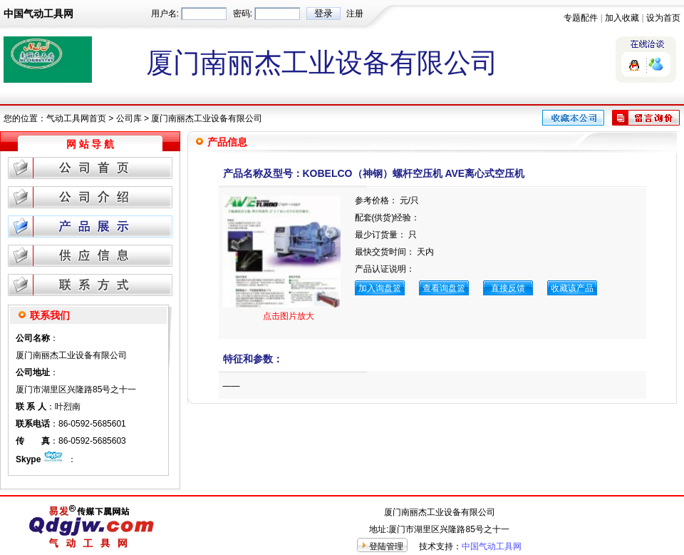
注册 (354, 14)
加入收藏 (622, 18)
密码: (242, 14)
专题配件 (581, 18)
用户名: (165, 14)
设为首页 (663, 18)
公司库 (129, 118)
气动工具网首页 (76, 118)
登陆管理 (386, 546)
